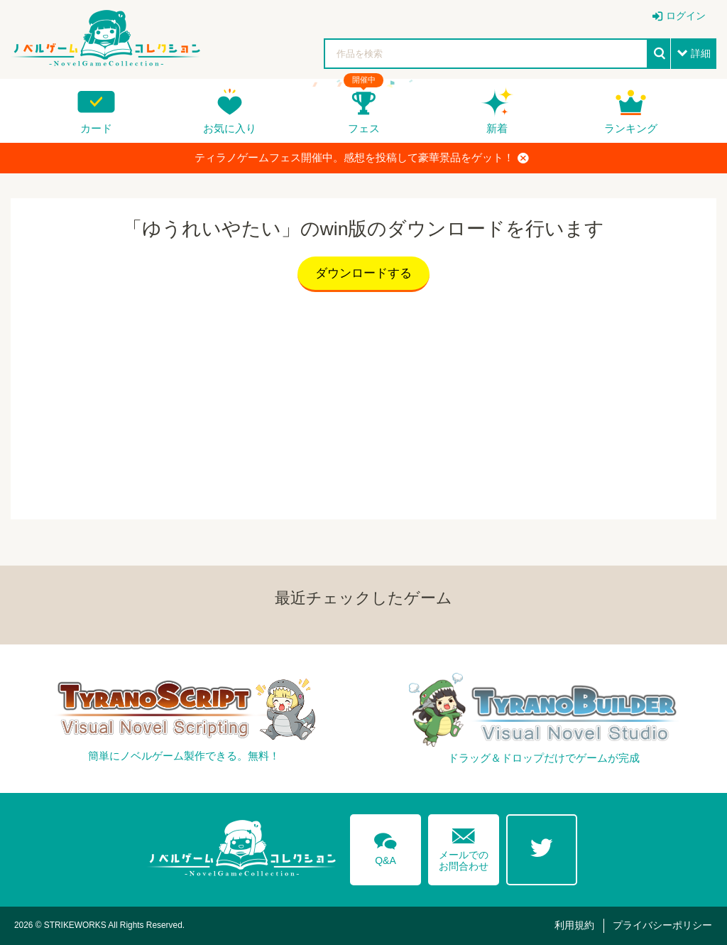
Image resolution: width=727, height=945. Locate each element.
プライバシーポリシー (662, 925)
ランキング (630, 128)
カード (96, 128)
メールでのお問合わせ (463, 847)
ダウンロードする (363, 273)
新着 (497, 128)
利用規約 (574, 925)
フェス (364, 128)
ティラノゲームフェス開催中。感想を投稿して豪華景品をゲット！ (362, 158)
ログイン (686, 15)
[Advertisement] (363, 402)
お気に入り (229, 128)
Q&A (385, 846)
